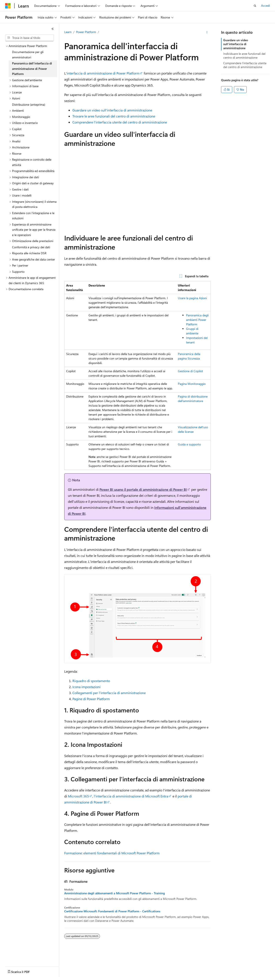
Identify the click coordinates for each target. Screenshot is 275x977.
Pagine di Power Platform (91, 699)
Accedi (265, 5)
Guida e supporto (189, 444)
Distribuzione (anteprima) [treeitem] (28, 104)
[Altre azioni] (207, 32)
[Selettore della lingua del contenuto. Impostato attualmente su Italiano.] (14, 969)
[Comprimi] (52, 29)
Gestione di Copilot (190, 371)
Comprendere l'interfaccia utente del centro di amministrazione (119, 122)
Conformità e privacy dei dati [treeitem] (31, 247)
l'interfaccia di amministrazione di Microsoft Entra (131, 796)
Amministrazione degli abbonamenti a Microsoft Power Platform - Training (114, 893)
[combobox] (29, 37)
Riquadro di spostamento (91, 680)
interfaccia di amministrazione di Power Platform (103, 73)
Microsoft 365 (78, 796)
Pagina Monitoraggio (192, 384)
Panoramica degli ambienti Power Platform (197, 319)
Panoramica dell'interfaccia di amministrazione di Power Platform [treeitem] (32, 68)
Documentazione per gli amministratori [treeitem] (27, 54)
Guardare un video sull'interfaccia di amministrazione (112, 110)
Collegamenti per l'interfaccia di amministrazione (109, 692)
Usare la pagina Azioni (192, 298)
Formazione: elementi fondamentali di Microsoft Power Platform (112, 853)
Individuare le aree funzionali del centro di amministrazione (244, 55)
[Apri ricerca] (255, 6)
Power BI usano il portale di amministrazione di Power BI (143, 489)
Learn (68, 32)
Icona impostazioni (86, 686)
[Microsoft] (8, 6)
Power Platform (86, 32)
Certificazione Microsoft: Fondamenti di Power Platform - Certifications (112, 911)
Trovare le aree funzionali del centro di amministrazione (113, 116)
